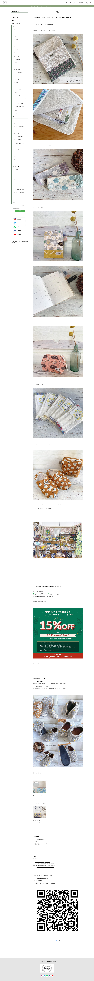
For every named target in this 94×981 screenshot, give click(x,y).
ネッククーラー (17, 59)
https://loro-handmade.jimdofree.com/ (42, 862)
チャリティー (16, 199)
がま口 (15, 33)
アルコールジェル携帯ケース (20, 186)
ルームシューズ (17, 95)
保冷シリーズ (16, 56)
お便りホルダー (17, 85)
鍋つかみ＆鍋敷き (17, 139)
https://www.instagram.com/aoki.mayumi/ (46, 863)
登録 (20, 210)
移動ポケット (16, 49)
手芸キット (15, 26)
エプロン (15, 62)
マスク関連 (16, 169)
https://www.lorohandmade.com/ (39, 664)
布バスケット (16, 82)
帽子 (14, 52)
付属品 (15, 36)
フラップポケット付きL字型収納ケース (20, 99)
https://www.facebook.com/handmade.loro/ (46, 865)
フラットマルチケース (18, 89)
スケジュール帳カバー (18, 72)
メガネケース (16, 79)
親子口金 (15, 113)
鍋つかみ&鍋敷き (17, 69)
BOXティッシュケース (18, 103)
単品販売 (15, 110)
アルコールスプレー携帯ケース (20, 189)
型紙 (13, 116)
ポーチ (15, 46)
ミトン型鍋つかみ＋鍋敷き (19, 106)
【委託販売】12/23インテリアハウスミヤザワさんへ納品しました (53, 17)
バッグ (15, 43)
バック (15, 179)
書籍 (13, 202)
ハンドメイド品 (16, 166)
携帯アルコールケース (18, 75)
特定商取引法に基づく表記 (52, 961)
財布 (14, 66)
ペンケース (16, 92)
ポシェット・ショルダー (19, 29)
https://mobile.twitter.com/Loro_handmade (45, 867)
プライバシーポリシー (41, 961)
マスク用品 (16, 39)
